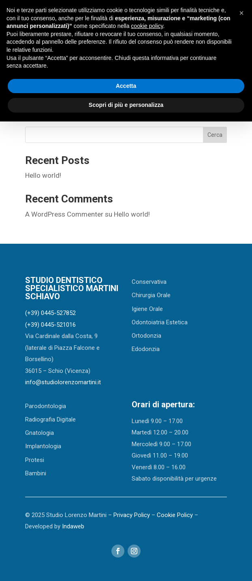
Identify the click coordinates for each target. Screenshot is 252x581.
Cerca (214, 135)
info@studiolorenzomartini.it (63, 382)
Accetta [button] (126, 86)
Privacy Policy (131, 515)
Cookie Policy (175, 515)
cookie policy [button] (147, 26)
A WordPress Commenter (64, 214)
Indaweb (73, 526)
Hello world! (43, 175)
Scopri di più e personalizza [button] (126, 105)
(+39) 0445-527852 (50, 313)
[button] (241, 12)
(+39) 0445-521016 (50, 324)
